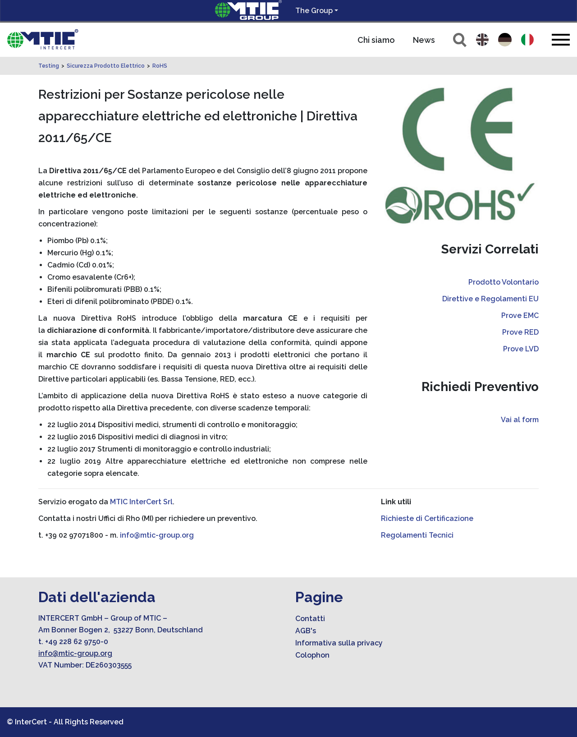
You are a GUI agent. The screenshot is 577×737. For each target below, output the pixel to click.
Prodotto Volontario (503, 282)
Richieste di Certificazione (427, 518)
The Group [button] (314, 10)
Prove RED (520, 332)
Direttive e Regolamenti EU (490, 299)
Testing (48, 66)
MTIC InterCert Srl (141, 501)
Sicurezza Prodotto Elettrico (106, 66)
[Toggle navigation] (560, 39)
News (424, 40)
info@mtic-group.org (157, 535)
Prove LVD (521, 349)
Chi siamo (376, 40)
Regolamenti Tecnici (417, 535)
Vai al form (520, 419)
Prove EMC (520, 315)
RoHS (159, 66)
